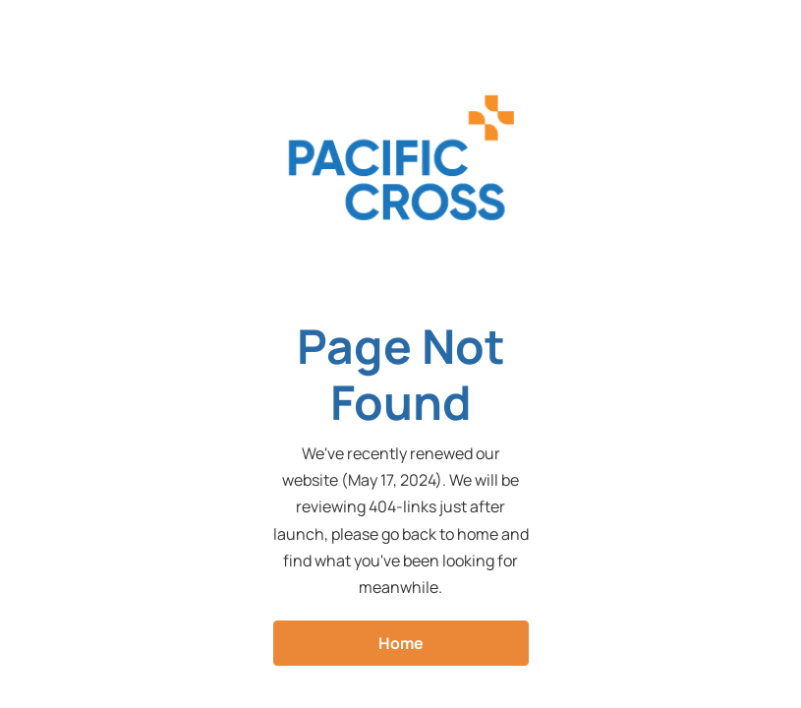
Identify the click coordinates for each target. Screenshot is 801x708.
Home (401, 643)
